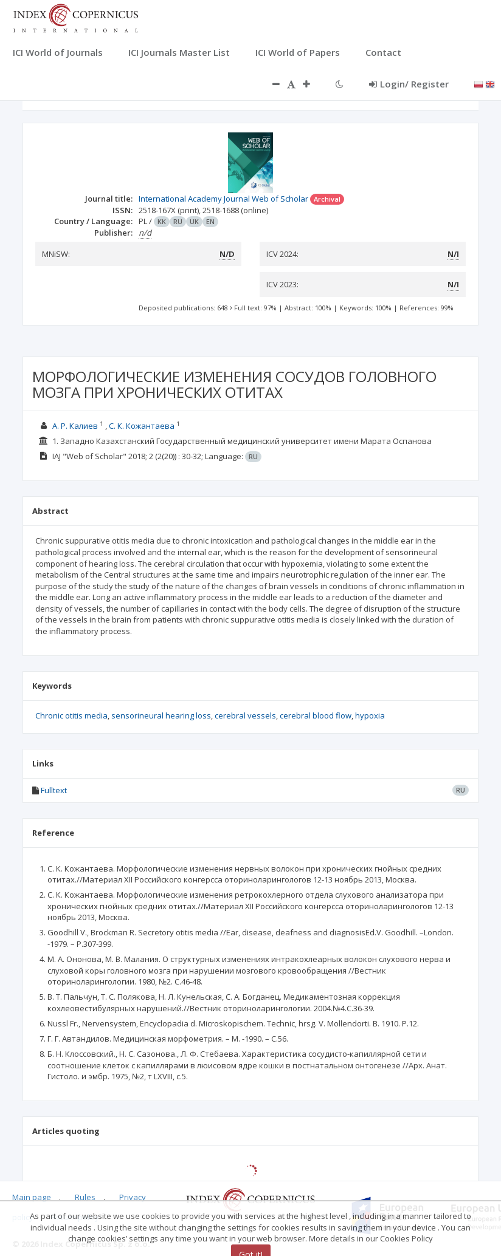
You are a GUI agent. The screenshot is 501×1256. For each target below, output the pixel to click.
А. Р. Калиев (75, 425)
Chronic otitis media (71, 715)
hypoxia (370, 715)
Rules (85, 1197)
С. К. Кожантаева (141, 425)
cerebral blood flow (315, 715)
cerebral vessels (245, 715)
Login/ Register (409, 84)
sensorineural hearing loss (161, 715)
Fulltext (54, 790)
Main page (31, 1197)
